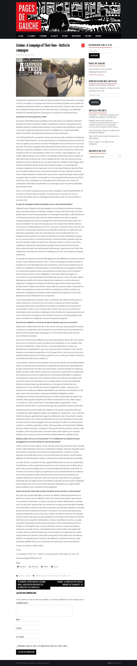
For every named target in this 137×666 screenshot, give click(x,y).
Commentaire (22, 603)
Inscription (95, 102)
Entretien (38, 576)
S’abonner (43, 36)
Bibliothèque (76, 36)
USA (68, 576)
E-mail (19, 628)
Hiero (110, 663)
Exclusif (27, 576)
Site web (20, 637)
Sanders (63, 576)
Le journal (31, 36)
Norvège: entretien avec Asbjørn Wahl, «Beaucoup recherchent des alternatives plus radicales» (31, 585)
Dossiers (88, 36)
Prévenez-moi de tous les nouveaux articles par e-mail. (43, 646)
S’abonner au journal (96, 75)
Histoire (65, 36)
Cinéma (21, 576)
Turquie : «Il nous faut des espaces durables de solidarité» (70, 583)
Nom (18, 620)
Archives (98, 36)
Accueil (20, 36)
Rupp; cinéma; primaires (51, 576)
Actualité (54, 36)
